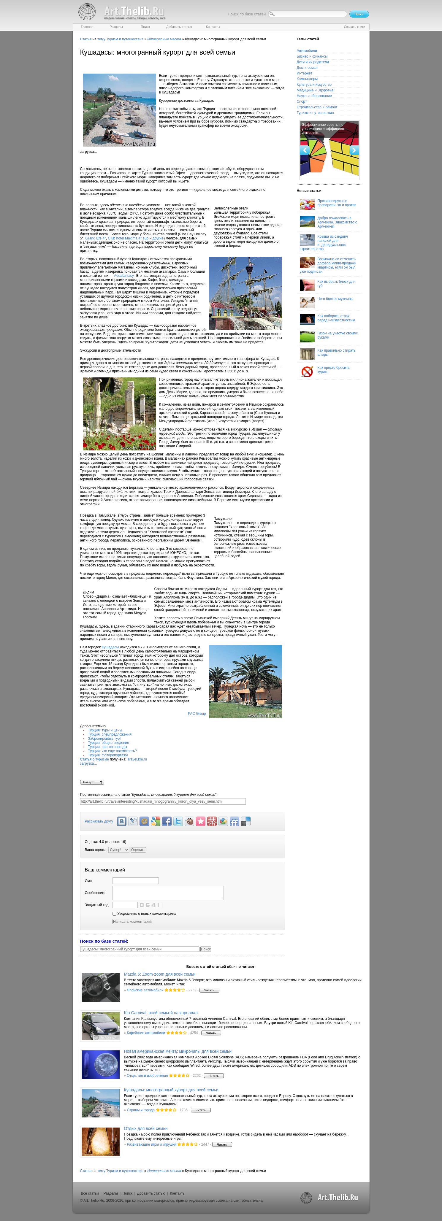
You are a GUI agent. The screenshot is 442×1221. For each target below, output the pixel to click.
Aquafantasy (124, 276)
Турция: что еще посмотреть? (112, 751)
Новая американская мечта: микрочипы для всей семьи (178, 1051)
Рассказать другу (99, 821)
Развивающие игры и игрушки (151, 1144)
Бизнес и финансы (312, 56)
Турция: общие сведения (108, 743)
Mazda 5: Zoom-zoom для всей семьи (160, 974)
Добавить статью (151, 1193)
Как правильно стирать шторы (328, 354)
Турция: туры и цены (105, 730)
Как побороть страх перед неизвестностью (327, 319)
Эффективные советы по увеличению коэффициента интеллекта (325, 129)
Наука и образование (314, 96)
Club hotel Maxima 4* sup (128, 238)
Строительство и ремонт (317, 107)
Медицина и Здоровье (315, 90)
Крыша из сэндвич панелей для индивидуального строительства (324, 242)
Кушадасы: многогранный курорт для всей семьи (171, 1089)
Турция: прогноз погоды (107, 747)
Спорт (302, 101)
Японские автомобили (145, 990)
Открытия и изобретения (147, 1076)
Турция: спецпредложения (110, 734)
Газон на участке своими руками (329, 336)
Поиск (127, 1193)
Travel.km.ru (182, 768)
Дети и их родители (313, 62)
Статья (86, 39)
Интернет (304, 73)
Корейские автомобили (146, 1033)
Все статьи (90, 1193)
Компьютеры (307, 79)
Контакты (177, 1193)
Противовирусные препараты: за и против (328, 204)
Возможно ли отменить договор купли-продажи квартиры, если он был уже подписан (328, 265)
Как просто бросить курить (325, 371)
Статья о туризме (94, 759)
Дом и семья (307, 68)
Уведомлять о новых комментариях (144, 914)
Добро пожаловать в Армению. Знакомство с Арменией (328, 222)
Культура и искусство (314, 84)
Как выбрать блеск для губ (327, 285)
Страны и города (141, 1110)
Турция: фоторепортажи (108, 755)
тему (101, 39)
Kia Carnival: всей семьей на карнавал (161, 1012)
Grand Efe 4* (95, 238)
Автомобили (307, 51)
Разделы (111, 1193)
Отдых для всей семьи (146, 1128)
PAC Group (197, 714)
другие (158, 238)
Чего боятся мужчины (327, 302)
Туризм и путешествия (124, 39)
